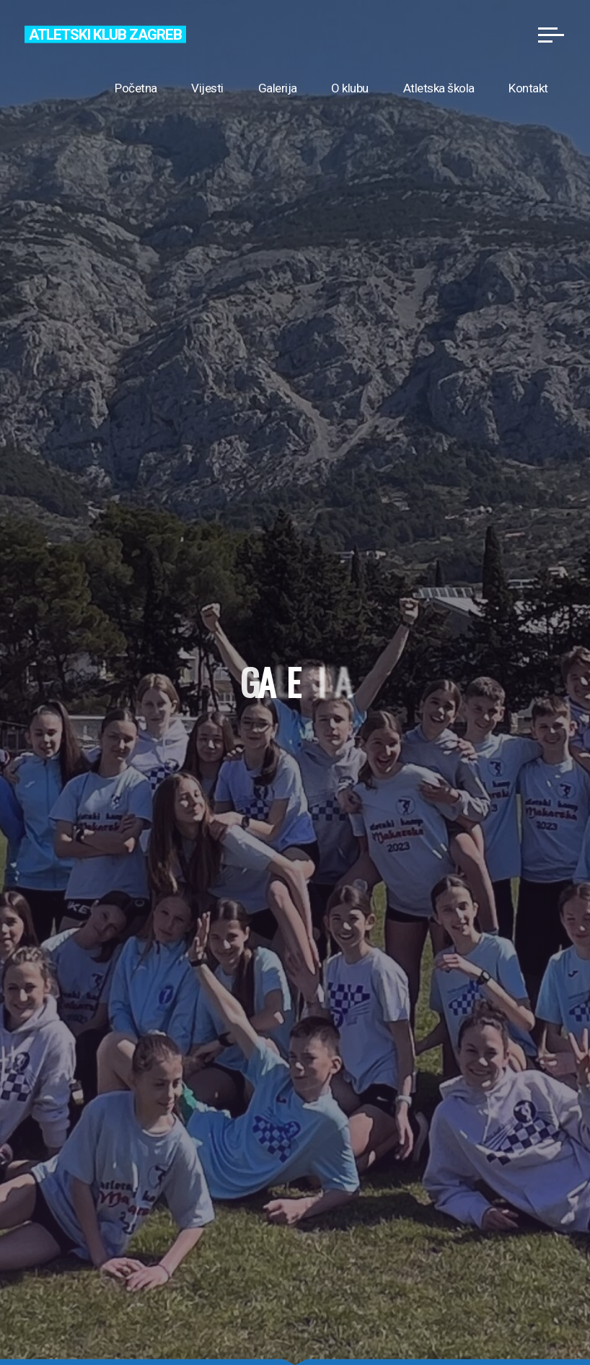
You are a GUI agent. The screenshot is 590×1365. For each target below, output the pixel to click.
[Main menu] (551, 34)
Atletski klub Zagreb (105, 34)
